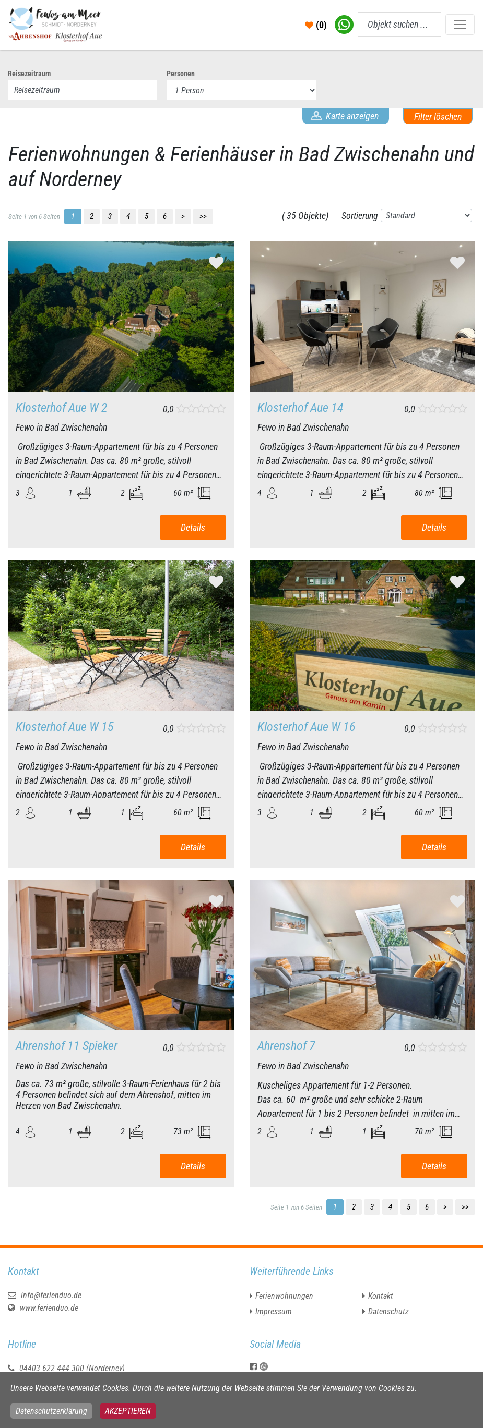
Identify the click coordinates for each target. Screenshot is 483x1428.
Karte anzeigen (352, 116)
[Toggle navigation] (460, 24)
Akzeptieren (128, 1411)
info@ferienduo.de (44, 1295)
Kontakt (380, 1296)
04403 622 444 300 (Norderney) (72, 1368)
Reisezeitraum (29, 73)
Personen (181, 73)
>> (203, 216)
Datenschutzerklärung (51, 1411)
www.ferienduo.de (43, 1308)
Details (193, 527)
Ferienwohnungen (284, 1296)
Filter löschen (438, 116)
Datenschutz (388, 1311)
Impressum (273, 1311)
